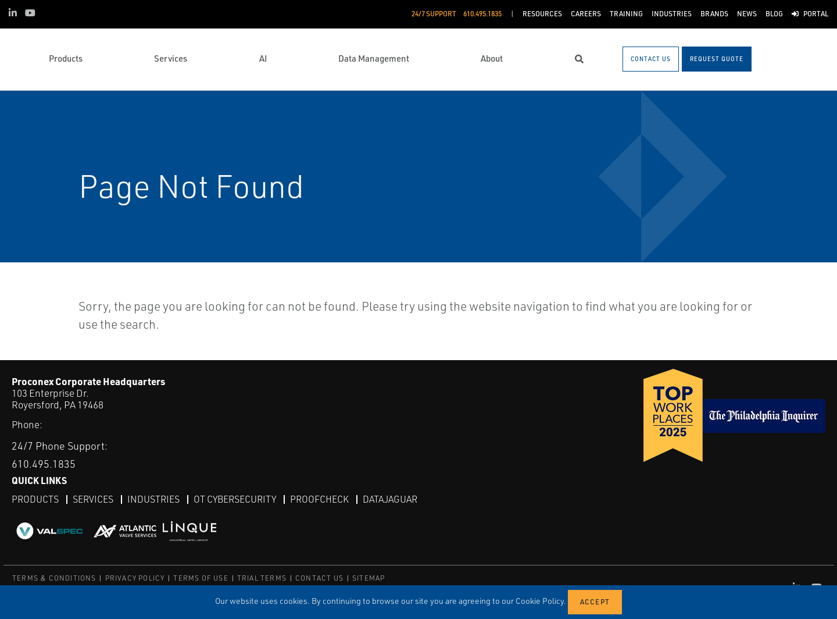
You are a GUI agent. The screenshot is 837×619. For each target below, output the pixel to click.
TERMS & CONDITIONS (54, 578)
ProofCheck (319, 499)
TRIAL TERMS (262, 578)
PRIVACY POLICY (135, 578)
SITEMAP (368, 578)
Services (93, 499)
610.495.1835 (44, 463)
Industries (153, 499)
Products (35, 499)
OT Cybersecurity (235, 499)
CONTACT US (319, 578)
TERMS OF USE (200, 578)
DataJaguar (390, 499)
